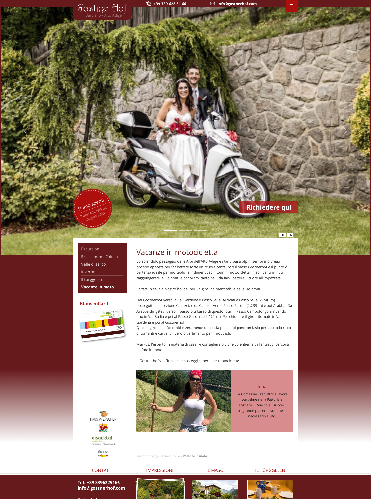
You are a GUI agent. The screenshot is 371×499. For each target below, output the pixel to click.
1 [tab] (171, 230)
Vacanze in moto (97, 287)
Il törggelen (91, 279)
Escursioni (90, 249)
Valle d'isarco (93, 264)
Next (345, 131)
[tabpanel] (185, 131)
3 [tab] (200, 230)
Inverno (88, 271)
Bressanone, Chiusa (99, 256)
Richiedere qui (269, 207)
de (283, 235)
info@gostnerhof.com (101, 488)
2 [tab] (185, 230)
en (290, 235)
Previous (26, 131)
